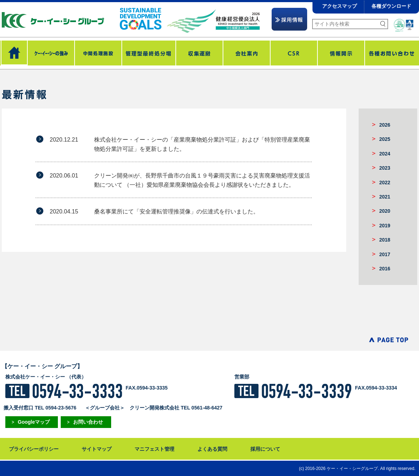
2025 (384, 139)
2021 (384, 197)
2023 (384, 168)
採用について (265, 449)
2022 (384, 182)
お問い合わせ (88, 422)
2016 (384, 268)
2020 (384, 211)
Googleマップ (34, 422)
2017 (384, 254)
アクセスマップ (339, 6)
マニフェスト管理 (154, 449)
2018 (384, 240)
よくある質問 (212, 449)
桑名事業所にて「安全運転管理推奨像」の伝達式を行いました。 (176, 211)
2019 (384, 225)
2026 (384, 125)
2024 (384, 154)
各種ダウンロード (391, 6)
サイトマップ (96, 449)
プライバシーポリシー (34, 449)
